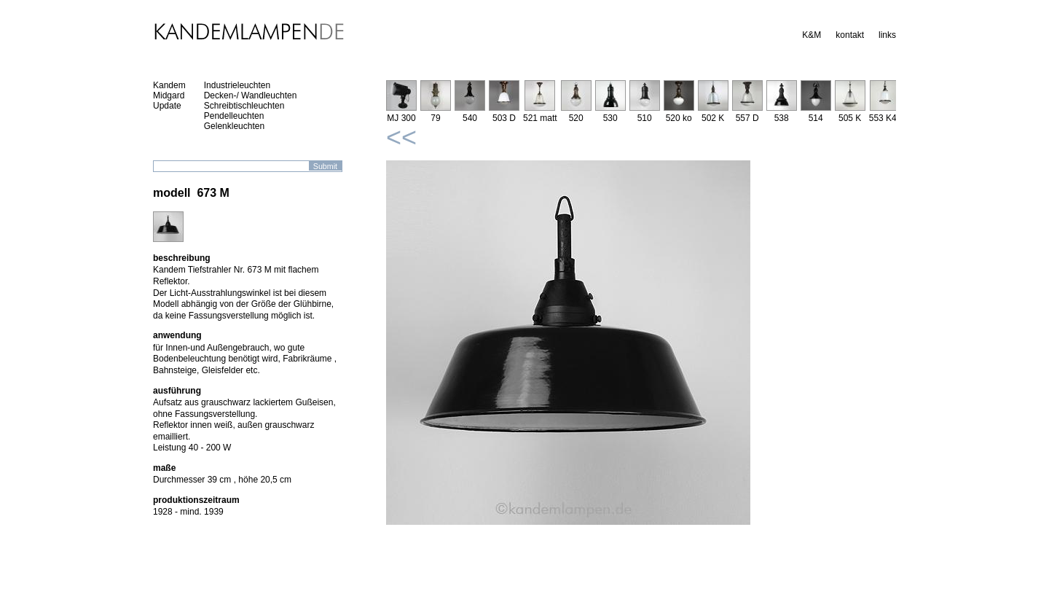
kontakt (850, 35)
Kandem (169, 85)
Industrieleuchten (237, 85)
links (887, 35)
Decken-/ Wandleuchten (250, 95)
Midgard (168, 95)
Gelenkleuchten (234, 126)
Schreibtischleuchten (244, 106)
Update (167, 106)
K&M (811, 35)
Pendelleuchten (234, 116)
